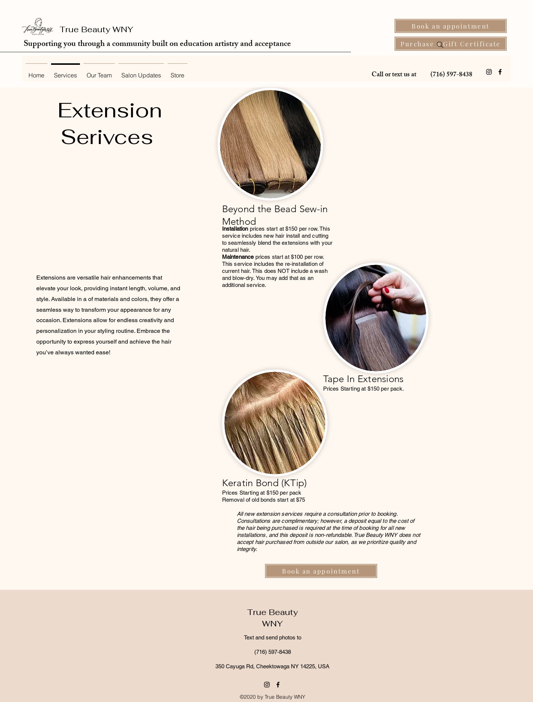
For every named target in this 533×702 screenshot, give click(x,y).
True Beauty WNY (96, 29)
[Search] (440, 45)
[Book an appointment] (450, 26)
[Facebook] (500, 72)
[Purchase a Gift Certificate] (450, 43)
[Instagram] (489, 72)
